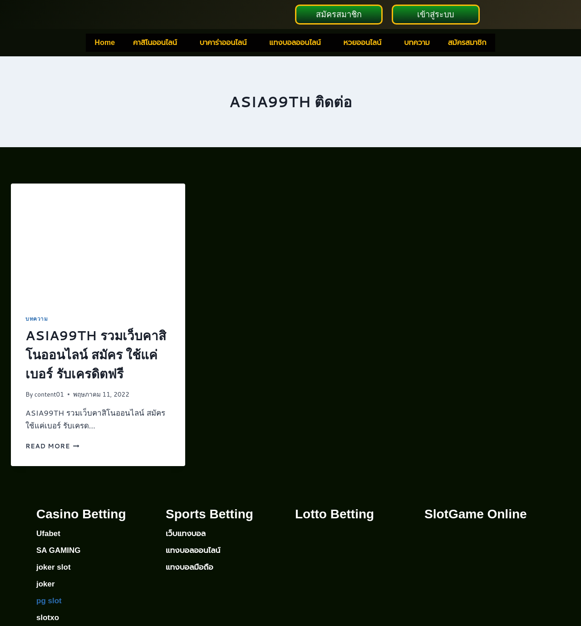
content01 (49, 395)
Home (105, 43)
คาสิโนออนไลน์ (155, 43)
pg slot (49, 600)
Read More (52, 446)
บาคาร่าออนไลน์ (223, 43)
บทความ (417, 43)
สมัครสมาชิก (467, 43)
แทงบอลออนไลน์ (294, 43)
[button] (157, 44)
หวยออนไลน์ (362, 43)
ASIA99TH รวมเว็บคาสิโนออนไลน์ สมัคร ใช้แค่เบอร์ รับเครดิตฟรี (95, 355)
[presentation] (98, 242)
